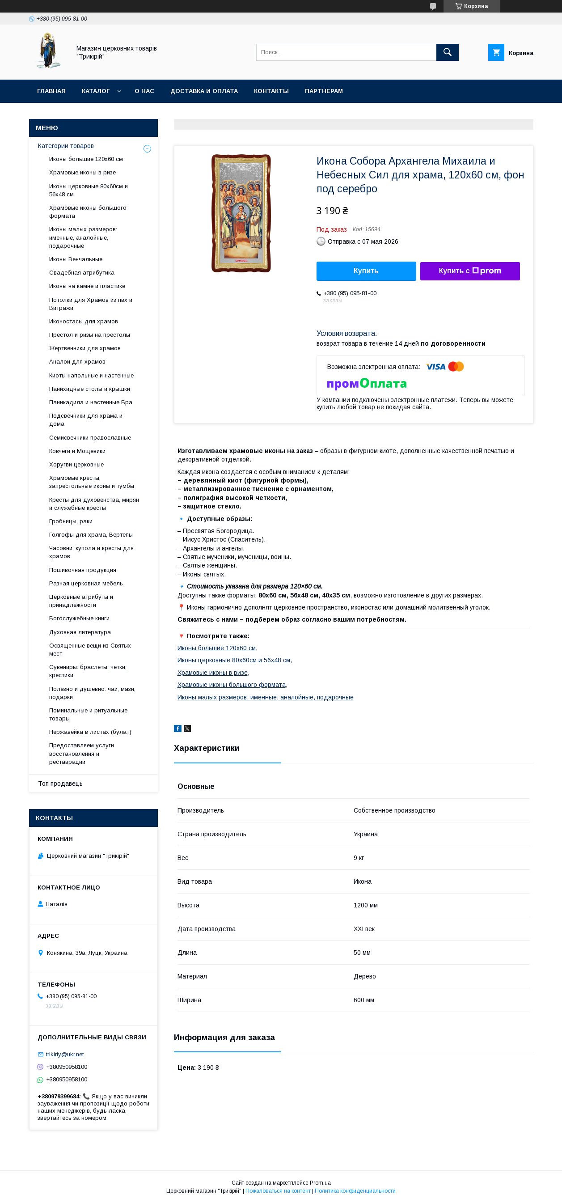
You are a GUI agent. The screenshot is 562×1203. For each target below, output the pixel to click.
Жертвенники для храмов (85, 348)
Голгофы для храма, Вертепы (91, 534)
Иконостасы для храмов (83, 321)
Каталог (96, 91)
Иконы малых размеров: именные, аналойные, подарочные (265, 697)
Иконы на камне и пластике (87, 286)
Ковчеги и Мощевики (77, 451)
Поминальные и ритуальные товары (88, 714)
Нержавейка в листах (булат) (90, 732)
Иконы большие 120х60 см (216, 648)
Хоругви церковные (76, 464)
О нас (144, 91)
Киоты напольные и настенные (91, 375)
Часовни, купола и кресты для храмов (91, 552)
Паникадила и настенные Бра (90, 402)
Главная (51, 91)
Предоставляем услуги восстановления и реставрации (81, 753)
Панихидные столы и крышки (89, 388)
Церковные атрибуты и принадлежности (81, 600)
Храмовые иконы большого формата (231, 684)
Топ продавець (60, 783)
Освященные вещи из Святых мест (90, 649)
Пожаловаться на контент (278, 1191)
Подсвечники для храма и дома (86, 419)
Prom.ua (320, 1183)
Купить (366, 271)
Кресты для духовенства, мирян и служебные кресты (94, 503)
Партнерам (324, 91)
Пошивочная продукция (82, 570)
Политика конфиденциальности (355, 1191)
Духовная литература (80, 632)
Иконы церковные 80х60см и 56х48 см (233, 660)
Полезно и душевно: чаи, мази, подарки (92, 693)
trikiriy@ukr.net (65, 1054)
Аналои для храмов (77, 361)
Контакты (271, 91)
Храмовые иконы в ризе (212, 672)
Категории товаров (66, 145)
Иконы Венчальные (75, 259)
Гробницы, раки (71, 521)
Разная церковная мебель (86, 583)
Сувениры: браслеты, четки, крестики (88, 671)
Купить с (470, 271)
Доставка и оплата (204, 91)
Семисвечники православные (90, 437)
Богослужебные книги (79, 618)
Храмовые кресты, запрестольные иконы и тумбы (91, 481)
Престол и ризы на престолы (89, 334)
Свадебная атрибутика (81, 272)
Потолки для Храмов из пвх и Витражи (90, 304)
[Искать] (447, 52)
